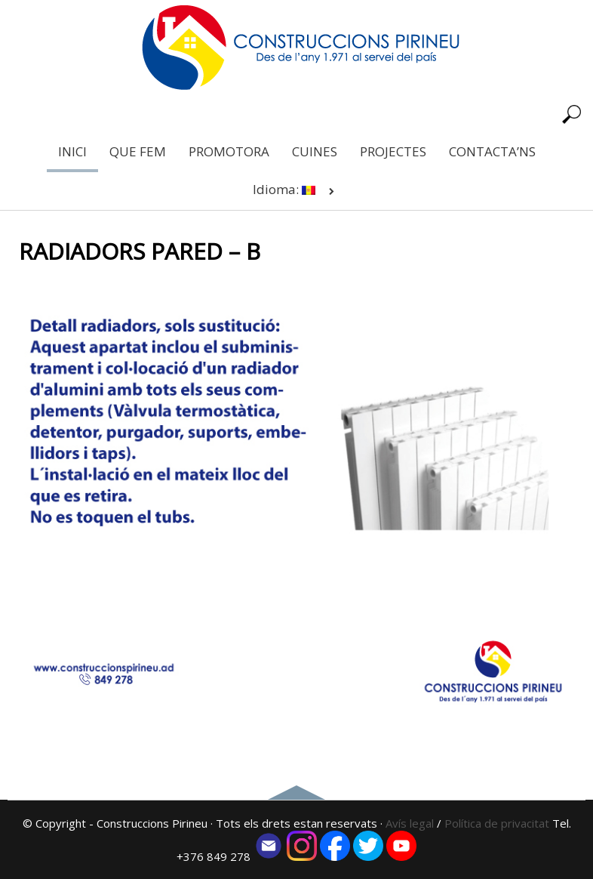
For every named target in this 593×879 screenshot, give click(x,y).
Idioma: (296, 189)
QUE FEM (137, 151)
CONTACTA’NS (492, 151)
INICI (72, 151)
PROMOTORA (229, 151)
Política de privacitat (498, 823)
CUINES (314, 151)
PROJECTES (393, 151)
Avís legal (410, 823)
